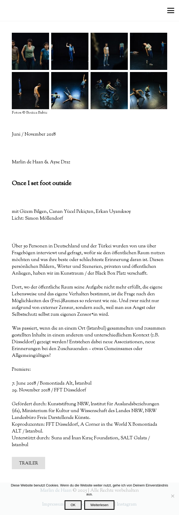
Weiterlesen (99, 505)
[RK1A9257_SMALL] (148, 90)
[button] (171, 10)
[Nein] (172, 496)
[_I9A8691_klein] (30, 90)
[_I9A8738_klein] (109, 51)
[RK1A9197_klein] (109, 90)
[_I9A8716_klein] (148, 51)
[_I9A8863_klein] (30, 51)
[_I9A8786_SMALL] (69, 51)
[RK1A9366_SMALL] (69, 90)
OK (73, 505)
